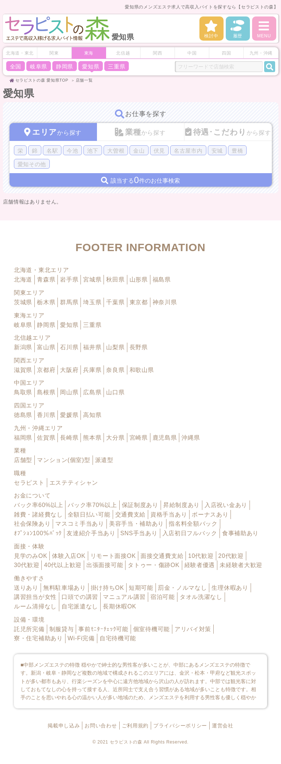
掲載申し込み (64, 725)
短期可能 (141, 588)
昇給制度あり (181, 505)
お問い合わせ (101, 725)
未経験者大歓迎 (241, 565)
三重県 (116, 66)
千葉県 (115, 302)
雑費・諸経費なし (38, 514)
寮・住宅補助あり (38, 638)
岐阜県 (38, 66)
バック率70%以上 (92, 505)
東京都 (139, 302)
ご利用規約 (135, 725)
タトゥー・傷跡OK (153, 565)
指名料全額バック (193, 524)
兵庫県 (92, 370)
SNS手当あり (139, 533)
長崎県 (69, 438)
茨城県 (23, 302)
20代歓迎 (231, 556)
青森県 (46, 279)
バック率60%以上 (38, 505)
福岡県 (23, 438)
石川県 (69, 347)
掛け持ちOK (107, 588)
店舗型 (23, 460)
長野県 (139, 347)
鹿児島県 (165, 438)
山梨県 (115, 347)
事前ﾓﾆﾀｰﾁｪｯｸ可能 (103, 629)
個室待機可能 (151, 629)
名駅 (52, 151)
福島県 (162, 279)
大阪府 (69, 370)
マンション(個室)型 (63, 460)
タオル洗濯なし (201, 597)
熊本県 (92, 438)
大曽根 (115, 151)
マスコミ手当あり (79, 524)
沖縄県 (190, 438)
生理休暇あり (229, 588)
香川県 (46, 415)
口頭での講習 (79, 597)
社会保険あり (32, 524)
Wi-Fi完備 (81, 638)
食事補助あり (240, 533)
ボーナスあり (210, 514)
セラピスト (29, 483)
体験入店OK (68, 556)
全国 (15, 66)
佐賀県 (46, 438)
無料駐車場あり (64, 588)
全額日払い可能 (89, 514)
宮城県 (92, 279)
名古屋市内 (188, 151)
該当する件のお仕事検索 (140, 180)
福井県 (92, 347)
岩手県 (69, 279)
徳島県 (23, 415)
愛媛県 (69, 415)
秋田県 (115, 279)
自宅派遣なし (79, 606)
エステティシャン (73, 483)
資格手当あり (168, 514)
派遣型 (104, 460)
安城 (217, 151)
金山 (139, 151)
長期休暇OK (119, 606)
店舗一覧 (84, 80)
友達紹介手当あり (91, 533)
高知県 (92, 415)
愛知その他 (32, 164)
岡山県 (69, 392)
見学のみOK (30, 556)
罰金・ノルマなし (182, 588)
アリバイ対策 (193, 629)
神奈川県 (165, 302)
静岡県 (64, 66)
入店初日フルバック (189, 533)
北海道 (23, 279)
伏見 (159, 151)
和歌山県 (142, 370)
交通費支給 (130, 514)
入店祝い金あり (226, 505)
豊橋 (237, 151)
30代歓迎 (26, 565)
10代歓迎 (200, 556)
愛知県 (90, 66)
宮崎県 (139, 438)
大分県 (115, 438)
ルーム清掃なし (35, 606)
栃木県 (46, 302)
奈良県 (115, 370)
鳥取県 (23, 392)
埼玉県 (92, 302)
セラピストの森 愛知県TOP (41, 80)
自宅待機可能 (118, 638)
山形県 (139, 279)
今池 (72, 151)
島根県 (46, 392)
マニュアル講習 (124, 597)
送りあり (26, 588)
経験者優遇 (199, 565)
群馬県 (69, 302)
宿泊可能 (162, 597)
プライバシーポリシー (180, 725)
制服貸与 (61, 629)
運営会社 (222, 725)
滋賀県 (23, 370)
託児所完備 (29, 629)
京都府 (46, 370)
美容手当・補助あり (136, 524)
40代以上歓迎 (63, 565)
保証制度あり (140, 505)
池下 (92, 151)
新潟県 (23, 347)
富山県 (46, 347)
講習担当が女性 (35, 597)
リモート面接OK (113, 556)
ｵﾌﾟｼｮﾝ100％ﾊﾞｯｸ (38, 533)
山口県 (115, 392)
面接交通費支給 (161, 556)
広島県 (92, 392)
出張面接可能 (104, 565)
